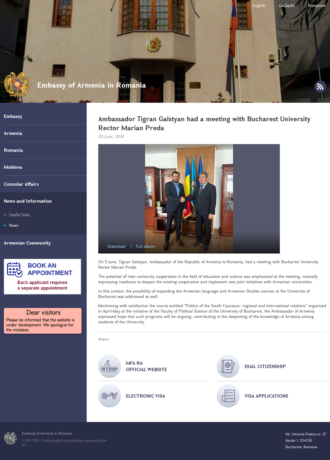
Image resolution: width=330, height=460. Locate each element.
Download (116, 246)
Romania (13, 150)
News (14, 225)
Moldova (13, 167)
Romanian (317, 5)
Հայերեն (287, 5)
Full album (145, 246)
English (258, 5)
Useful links (19, 214)
